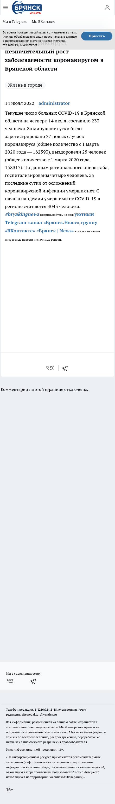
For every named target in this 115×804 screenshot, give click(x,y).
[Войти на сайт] (107, 7)
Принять (97, 36)
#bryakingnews (22, 214)
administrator (54, 103)
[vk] (50, 368)
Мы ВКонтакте (44, 21)
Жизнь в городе (25, 85)
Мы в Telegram (15, 21)
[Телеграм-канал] (33, 681)
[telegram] (66, 368)
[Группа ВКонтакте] (10, 681)
